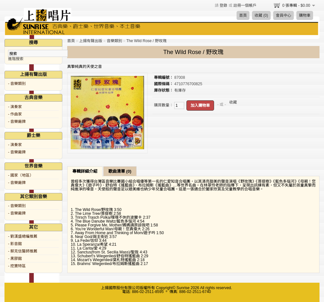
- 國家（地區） (20, 175)
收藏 (233, 102)
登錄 (223, 5)
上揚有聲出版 (90, 41)
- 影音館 (15, 244)
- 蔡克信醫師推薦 (22, 251)
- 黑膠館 (15, 258)
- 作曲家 (15, 114)
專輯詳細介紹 (84, 171)
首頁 (243, 15)
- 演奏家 (15, 107)
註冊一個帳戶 (244, 5)
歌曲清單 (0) (119, 171)
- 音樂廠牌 (17, 121)
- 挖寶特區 (17, 266)
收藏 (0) (261, 15)
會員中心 (283, 15)
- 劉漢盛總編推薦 (22, 236)
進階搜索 (15, 59)
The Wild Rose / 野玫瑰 (146, 41)
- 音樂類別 (17, 83)
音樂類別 (114, 41)
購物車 (304, 15)
